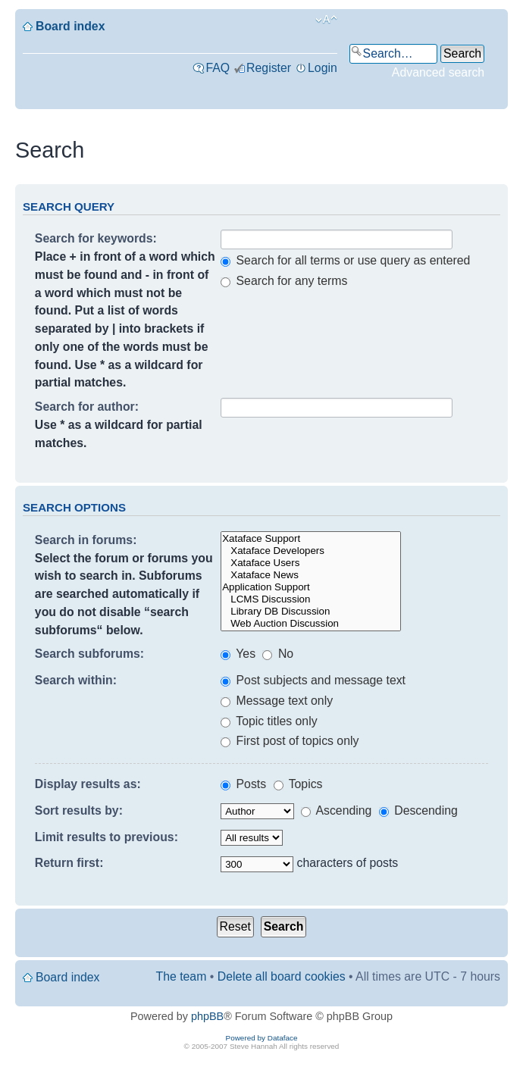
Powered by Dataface (262, 1038)
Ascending (336, 810)
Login (322, 67)
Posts (243, 784)
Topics (298, 784)
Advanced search (438, 72)
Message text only (277, 700)
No (277, 653)
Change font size (326, 20)
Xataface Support (310, 539)
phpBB (207, 1016)
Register (268, 67)
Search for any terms (284, 280)
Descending (418, 810)
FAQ (217, 67)
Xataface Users (310, 563)
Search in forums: (86, 540)
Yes (238, 653)
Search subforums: (89, 653)
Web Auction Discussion (310, 624)
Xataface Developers (310, 551)
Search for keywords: (96, 238)
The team (181, 976)
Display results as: (88, 784)
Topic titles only (269, 721)
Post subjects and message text (313, 680)
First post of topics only (290, 740)
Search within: (76, 680)
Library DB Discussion (310, 611)
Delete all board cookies (282, 976)
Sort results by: (79, 810)
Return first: (69, 862)
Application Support (310, 587)
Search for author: (87, 406)
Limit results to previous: (106, 837)
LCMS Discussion (310, 599)
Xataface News (310, 575)
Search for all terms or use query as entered (345, 260)
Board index (70, 26)
